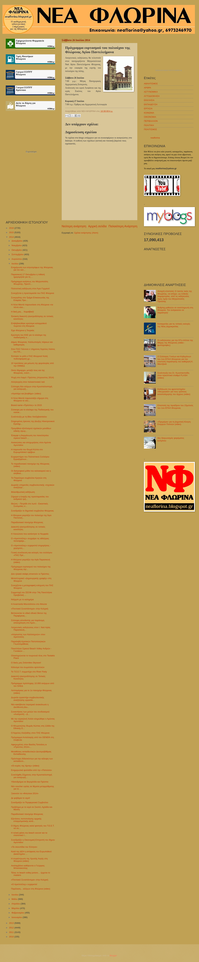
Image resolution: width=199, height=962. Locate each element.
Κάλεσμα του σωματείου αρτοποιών (27, 667)
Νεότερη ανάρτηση (74, 226)
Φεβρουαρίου (18, 912)
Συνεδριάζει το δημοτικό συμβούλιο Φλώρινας (32, 510)
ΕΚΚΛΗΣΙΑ (149, 100)
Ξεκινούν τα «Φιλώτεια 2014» (24, 793)
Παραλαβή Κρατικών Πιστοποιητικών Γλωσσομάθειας (28, 642)
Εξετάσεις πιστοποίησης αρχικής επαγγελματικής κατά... (26, 819)
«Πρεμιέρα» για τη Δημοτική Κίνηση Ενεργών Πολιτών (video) (174, 423)
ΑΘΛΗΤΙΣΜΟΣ (151, 83)
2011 (11, 932)
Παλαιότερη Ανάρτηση (123, 226)
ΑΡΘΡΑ (147, 87)
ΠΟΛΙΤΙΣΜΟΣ (150, 129)
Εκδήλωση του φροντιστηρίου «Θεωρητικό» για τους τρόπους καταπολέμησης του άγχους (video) (173, 391)
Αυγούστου (17, 259)
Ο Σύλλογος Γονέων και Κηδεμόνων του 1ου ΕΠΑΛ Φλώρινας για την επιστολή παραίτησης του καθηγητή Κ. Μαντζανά (175, 360)
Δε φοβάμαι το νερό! (20, 798)
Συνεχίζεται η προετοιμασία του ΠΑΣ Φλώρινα (32, 293)
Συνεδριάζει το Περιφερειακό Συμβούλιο (29, 802)
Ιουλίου (15, 263)
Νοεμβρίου (17, 245)
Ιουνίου (15, 894)
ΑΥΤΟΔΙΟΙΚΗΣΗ (152, 96)
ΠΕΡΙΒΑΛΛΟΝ (151, 121)
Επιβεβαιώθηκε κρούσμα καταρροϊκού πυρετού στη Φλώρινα (29, 324)
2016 (11, 228)
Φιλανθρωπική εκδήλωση (23, 492)
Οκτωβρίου (17, 250)
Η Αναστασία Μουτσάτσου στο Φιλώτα (29, 604)
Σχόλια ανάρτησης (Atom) (86, 233)
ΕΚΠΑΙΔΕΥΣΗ (150, 104)
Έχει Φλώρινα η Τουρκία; (22, 330)
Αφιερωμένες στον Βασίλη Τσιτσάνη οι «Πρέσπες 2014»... (29, 745)
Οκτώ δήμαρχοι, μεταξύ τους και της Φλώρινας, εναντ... (28, 371)
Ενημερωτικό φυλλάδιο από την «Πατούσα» (31, 770)
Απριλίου (16, 903)
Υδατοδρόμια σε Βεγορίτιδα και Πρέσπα (29, 782)
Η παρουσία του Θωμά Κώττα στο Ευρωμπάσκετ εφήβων (27, 450)
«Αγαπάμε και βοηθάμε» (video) (26, 393)
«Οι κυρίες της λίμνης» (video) (25, 765)
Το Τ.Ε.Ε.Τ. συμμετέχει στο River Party (29, 671)
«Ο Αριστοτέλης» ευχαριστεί (24, 884)
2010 (11, 936)
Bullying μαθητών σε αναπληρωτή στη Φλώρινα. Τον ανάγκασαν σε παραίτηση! (175, 310)
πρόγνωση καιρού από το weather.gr (168, 70)
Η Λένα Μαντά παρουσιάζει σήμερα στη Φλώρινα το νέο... (29, 399)
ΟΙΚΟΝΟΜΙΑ (150, 117)
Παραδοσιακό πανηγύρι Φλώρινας (27, 522)
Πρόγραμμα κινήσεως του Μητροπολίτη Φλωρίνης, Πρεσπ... (29, 282)
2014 (11, 237)
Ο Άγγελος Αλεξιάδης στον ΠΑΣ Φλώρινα (30, 733)
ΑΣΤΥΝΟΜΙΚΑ (151, 92)
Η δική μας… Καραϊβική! (22, 311)
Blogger (113, 955)
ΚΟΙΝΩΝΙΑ (149, 113)
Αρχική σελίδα (97, 226)
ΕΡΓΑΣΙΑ (148, 108)
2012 (11, 927)
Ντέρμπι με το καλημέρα (22, 599)
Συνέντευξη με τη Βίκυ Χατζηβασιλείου (29, 416)
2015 (11, 232)
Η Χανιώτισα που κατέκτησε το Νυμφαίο (29, 534)
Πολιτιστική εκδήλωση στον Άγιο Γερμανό (30, 288)
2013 (11, 923)
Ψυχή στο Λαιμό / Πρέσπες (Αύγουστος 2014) (32, 377)
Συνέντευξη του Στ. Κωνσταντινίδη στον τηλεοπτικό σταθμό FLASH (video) (173, 375)
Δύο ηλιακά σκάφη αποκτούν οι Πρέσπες (30, 574)
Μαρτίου (16, 908)
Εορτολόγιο (31, 151)
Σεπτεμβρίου (18, 254)
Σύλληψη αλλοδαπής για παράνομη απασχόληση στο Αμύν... (27, 621)
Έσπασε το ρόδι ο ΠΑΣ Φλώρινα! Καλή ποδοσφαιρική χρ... (29, 357)
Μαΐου (15, 899)
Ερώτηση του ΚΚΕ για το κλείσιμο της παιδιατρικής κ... (28, 336)
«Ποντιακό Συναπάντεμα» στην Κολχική (29, 608)
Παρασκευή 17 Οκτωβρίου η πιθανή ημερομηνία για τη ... (28, 275)
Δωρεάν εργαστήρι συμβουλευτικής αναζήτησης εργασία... (27, 698)
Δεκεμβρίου (17, 241)
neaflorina (155, 138)
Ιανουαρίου (17, 917)
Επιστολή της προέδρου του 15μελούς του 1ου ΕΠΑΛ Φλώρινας (175, 406)
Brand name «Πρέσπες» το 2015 (26, 405)
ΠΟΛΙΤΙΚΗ (149, 125)
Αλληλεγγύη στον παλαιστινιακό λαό (28, 382)
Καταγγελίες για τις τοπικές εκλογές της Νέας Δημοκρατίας (173, 325)
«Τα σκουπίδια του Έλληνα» (24, 847)
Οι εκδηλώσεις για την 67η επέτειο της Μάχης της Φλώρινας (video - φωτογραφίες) (175, 343)
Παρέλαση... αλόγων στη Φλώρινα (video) (30, 889)
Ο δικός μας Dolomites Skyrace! (26, 662)
